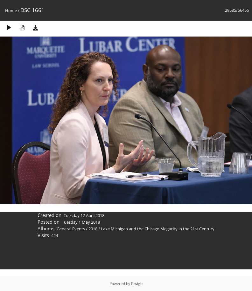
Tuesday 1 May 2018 (81, 222)
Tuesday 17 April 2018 (84, 215)
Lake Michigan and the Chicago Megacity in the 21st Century (157, 229)
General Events (71, 229)
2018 (92, 229)
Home (11, 10)
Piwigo (137, 283)
